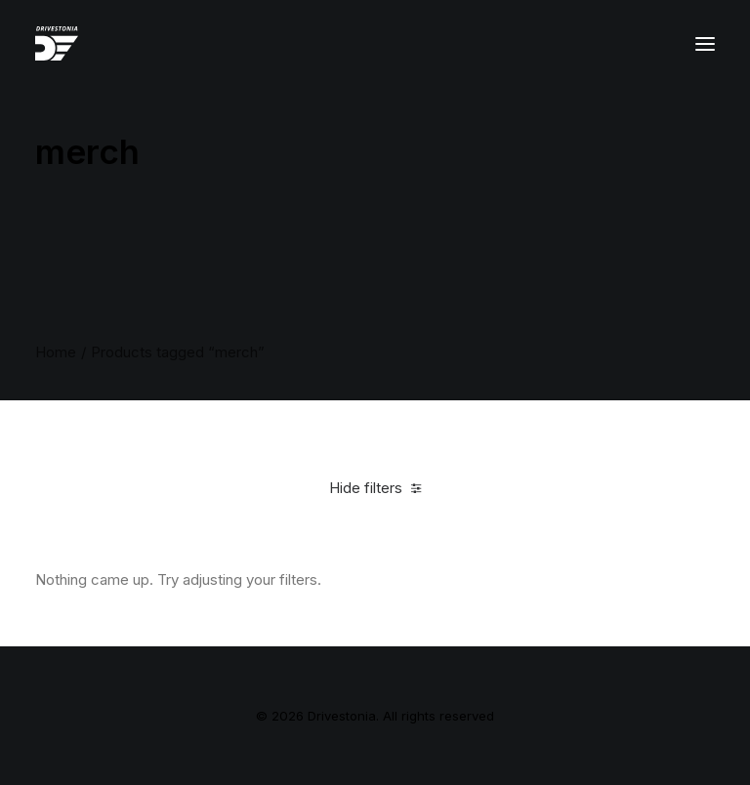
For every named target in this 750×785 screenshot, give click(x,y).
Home (55, 352)
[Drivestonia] (56, 43)
